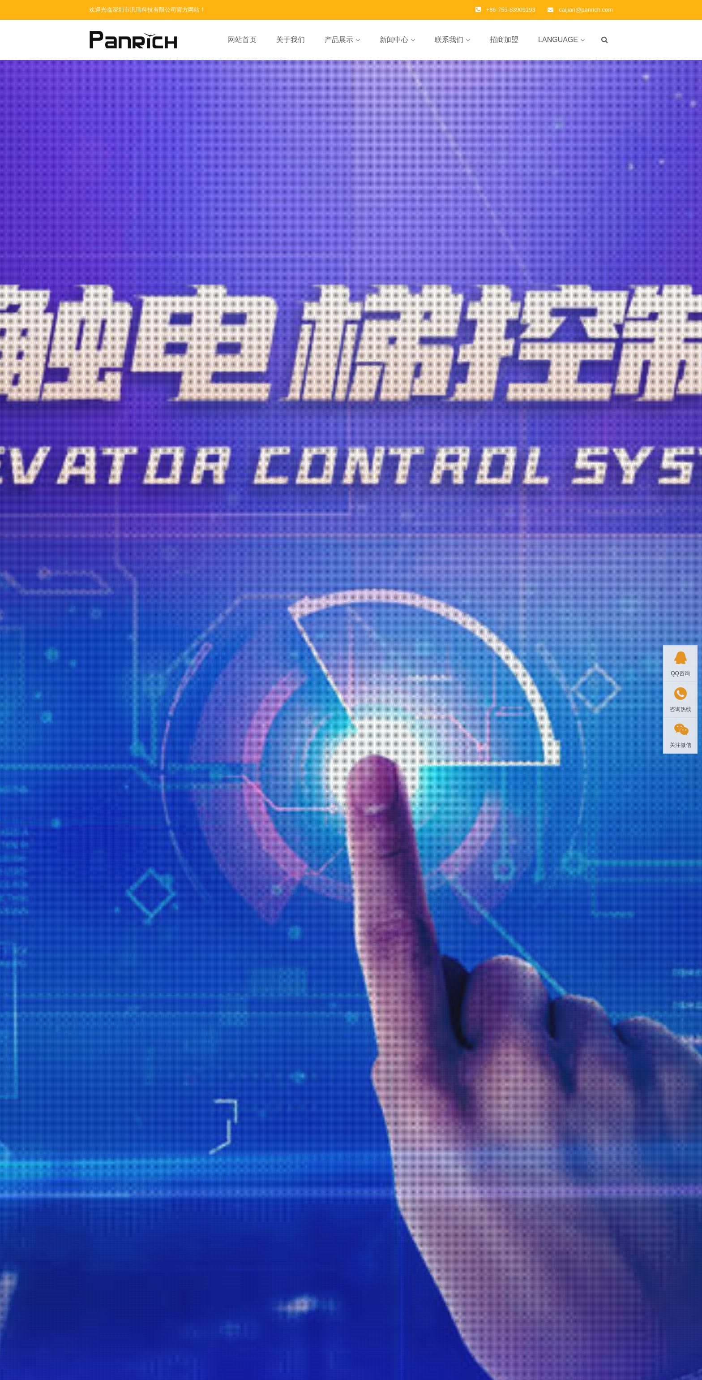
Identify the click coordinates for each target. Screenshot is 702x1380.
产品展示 (339, 39)
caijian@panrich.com (586, 9)
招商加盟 (504, 39)
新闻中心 (394, 39)
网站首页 (242, 39)
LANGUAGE (558, 39)
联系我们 (449, 39)
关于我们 (290, 39)
